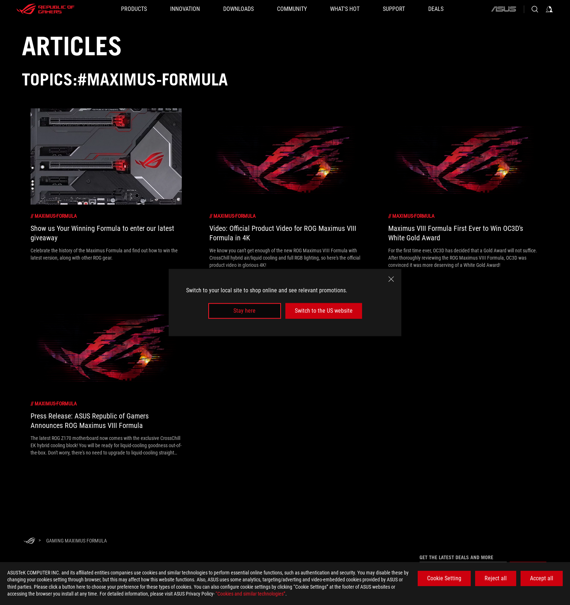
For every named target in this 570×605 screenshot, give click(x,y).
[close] (391, 279)
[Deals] (435, 9)
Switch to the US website (324, 310)
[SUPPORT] (394, 9)
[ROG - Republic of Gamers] (45, 9)
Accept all (541, 578)
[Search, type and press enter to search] (534, 9)
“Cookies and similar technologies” (250, 594)
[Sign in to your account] (549, 9)
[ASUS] (503, 9)
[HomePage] (29, 541)
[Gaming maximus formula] (76, 541)
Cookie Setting (444, 578)
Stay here (244, 310)
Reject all (496, 578)
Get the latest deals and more (456, 557)
